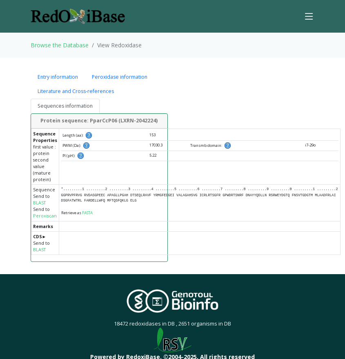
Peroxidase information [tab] (119, 76)
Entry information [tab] (58, 76)
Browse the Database (60, 45)
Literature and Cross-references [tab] (76, 91)
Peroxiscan (45, 216)
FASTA (87, 212)
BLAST (39, 203)
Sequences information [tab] (65, 105)
